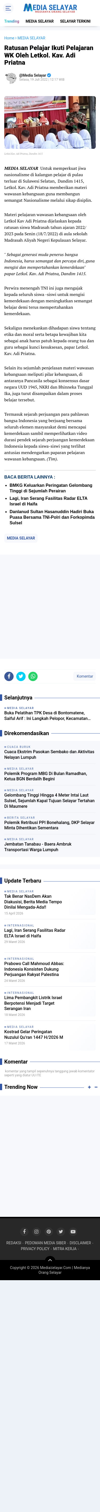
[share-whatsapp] (33, 676)
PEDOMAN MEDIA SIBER (45, 1243)
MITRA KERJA (65, 1249)
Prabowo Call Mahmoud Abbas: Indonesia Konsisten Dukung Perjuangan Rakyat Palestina (34, 969)
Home (9, 38)
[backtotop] (50, 1261)
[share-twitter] (21, 676)
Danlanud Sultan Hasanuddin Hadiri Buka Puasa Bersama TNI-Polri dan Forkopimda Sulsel (52, 517)
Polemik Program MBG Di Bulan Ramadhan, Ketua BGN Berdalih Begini (45, 776)
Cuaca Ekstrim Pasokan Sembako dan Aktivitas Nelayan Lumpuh (49, 754)
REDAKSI (13, 1243)
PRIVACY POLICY (35, 1249)
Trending (11, 21)
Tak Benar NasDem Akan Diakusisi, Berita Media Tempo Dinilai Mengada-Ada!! (33, 902)
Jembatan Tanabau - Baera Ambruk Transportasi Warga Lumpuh (37, 847)
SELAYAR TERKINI (75, 21)
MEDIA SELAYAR (40, 21)
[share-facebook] (9, 676)
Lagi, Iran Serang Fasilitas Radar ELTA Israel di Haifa (34, 933)
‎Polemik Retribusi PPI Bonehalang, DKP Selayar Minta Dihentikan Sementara (49, 825)
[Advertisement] (50, 607)
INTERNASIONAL (20, 925)
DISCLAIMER (80, 1243)
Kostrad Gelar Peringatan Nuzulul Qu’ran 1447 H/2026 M (33, 1034)
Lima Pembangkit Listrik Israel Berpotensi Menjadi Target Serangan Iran (33, 1003)
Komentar (84, 676)
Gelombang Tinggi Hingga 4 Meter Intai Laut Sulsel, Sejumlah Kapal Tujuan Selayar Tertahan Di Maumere (49, 801)
